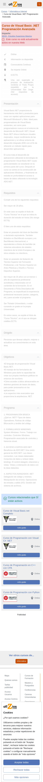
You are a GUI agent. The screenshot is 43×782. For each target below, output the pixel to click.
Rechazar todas (21, 770)
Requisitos (9, 193)
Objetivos (9, 357)
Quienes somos (11, 680)
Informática (21, 661)
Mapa (7, 676)
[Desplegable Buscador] (39, 4)
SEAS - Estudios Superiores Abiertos (17, 36)
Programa (9, 407)
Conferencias (30, 690)
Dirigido (8, 332)
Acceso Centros (11, 699)
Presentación (11, 103)
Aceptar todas (21, 762)
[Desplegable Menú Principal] (4, 4)
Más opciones (21, 777)
